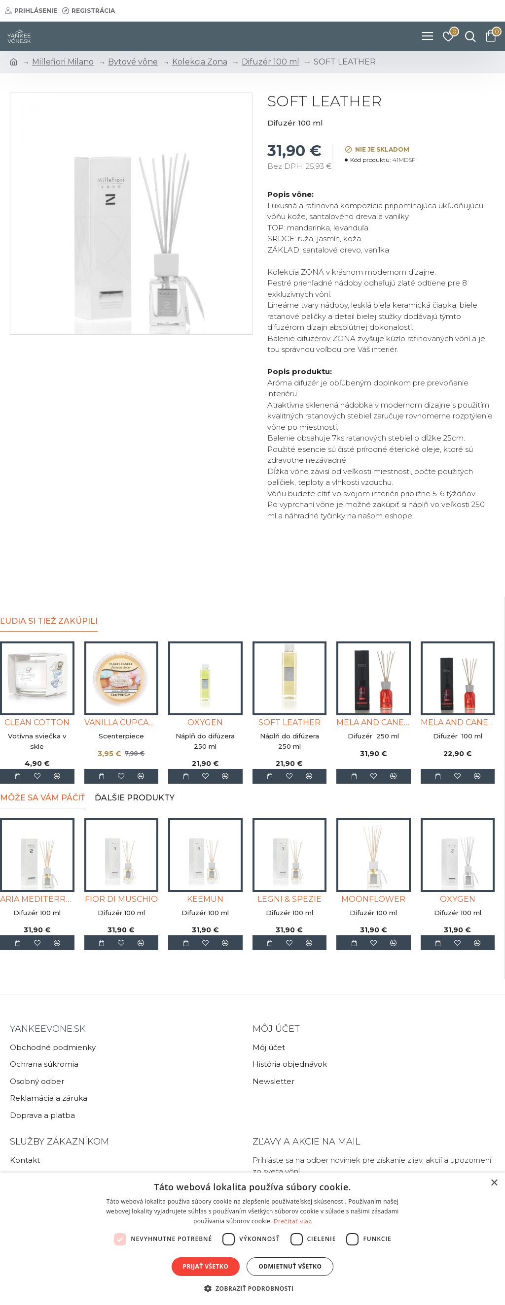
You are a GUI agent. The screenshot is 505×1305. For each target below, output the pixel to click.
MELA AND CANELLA (373, 722)
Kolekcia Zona (199, 61)
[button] (253, 1288)
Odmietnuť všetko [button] (290, 1266)
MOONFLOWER (373, 899)
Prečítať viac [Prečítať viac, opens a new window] (293, 1221)
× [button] (494, 1183)
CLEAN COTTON (37, 722)
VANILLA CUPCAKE (121, 722)
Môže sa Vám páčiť (42, 797)
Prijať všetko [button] (206, 1266)
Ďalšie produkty (135, 797)
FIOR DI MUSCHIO (121, 899)
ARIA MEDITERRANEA (37, 899)
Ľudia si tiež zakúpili (49, 621)
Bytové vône (133, 61)
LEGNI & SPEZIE (289, 899)
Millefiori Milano (63, 61)
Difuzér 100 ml (270, 61)
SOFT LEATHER (289, 722)
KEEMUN (205, 899)
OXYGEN (205, 722)
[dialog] (252, 1239)
